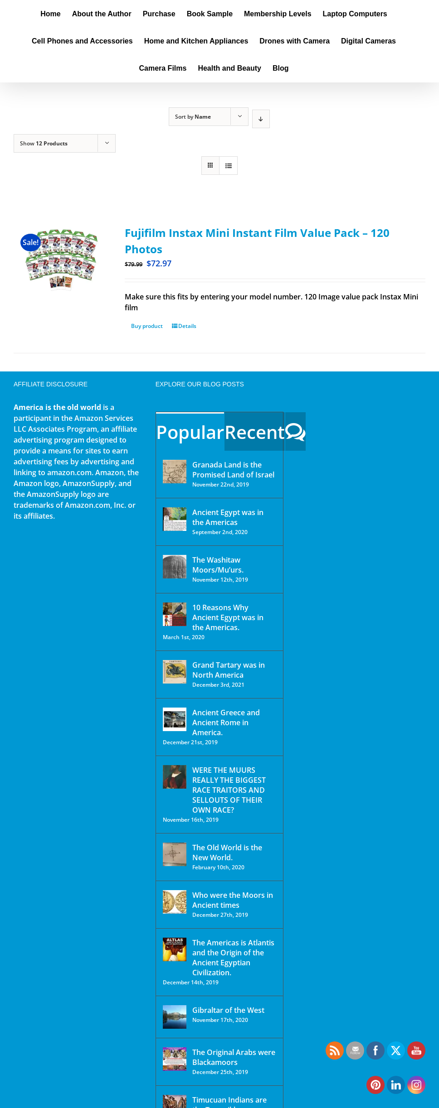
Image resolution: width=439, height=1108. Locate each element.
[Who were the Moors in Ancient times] (174, 902)
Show (44, 143)
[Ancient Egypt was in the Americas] (174, 519)
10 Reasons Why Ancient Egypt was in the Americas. (227, 617)
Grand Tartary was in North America (228, 670)
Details (187, 326)
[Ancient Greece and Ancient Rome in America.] (174, 719)
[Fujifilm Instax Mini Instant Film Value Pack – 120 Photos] (61, 261)
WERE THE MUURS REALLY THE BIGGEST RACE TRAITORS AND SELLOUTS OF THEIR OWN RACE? (229, 790)
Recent (254, 431)
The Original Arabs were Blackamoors (233, 1057)
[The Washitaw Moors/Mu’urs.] (174, 566)
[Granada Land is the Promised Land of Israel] (174, 471)
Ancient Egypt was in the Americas (227, 517)
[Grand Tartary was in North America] (174, 672)
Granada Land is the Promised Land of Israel (233, 470)
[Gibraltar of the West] (174, 1017)
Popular (190, 431)
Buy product (147, 326)
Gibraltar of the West (228, 1010)
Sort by (193, 116)
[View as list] (228, 165)
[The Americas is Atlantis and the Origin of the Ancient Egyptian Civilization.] (174, 949)
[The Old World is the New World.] (174, 854)
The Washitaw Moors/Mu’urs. (218, 565)
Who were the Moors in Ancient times (232, 900)
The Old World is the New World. (227, 852)
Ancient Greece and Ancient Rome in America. (226, 722)
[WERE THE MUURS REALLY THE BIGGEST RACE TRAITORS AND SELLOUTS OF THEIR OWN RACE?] (174, 777)
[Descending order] (261, 119)
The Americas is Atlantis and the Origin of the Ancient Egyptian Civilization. (233, 958)
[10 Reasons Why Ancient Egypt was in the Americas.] (174, 614)
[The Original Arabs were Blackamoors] (174, 1059)
